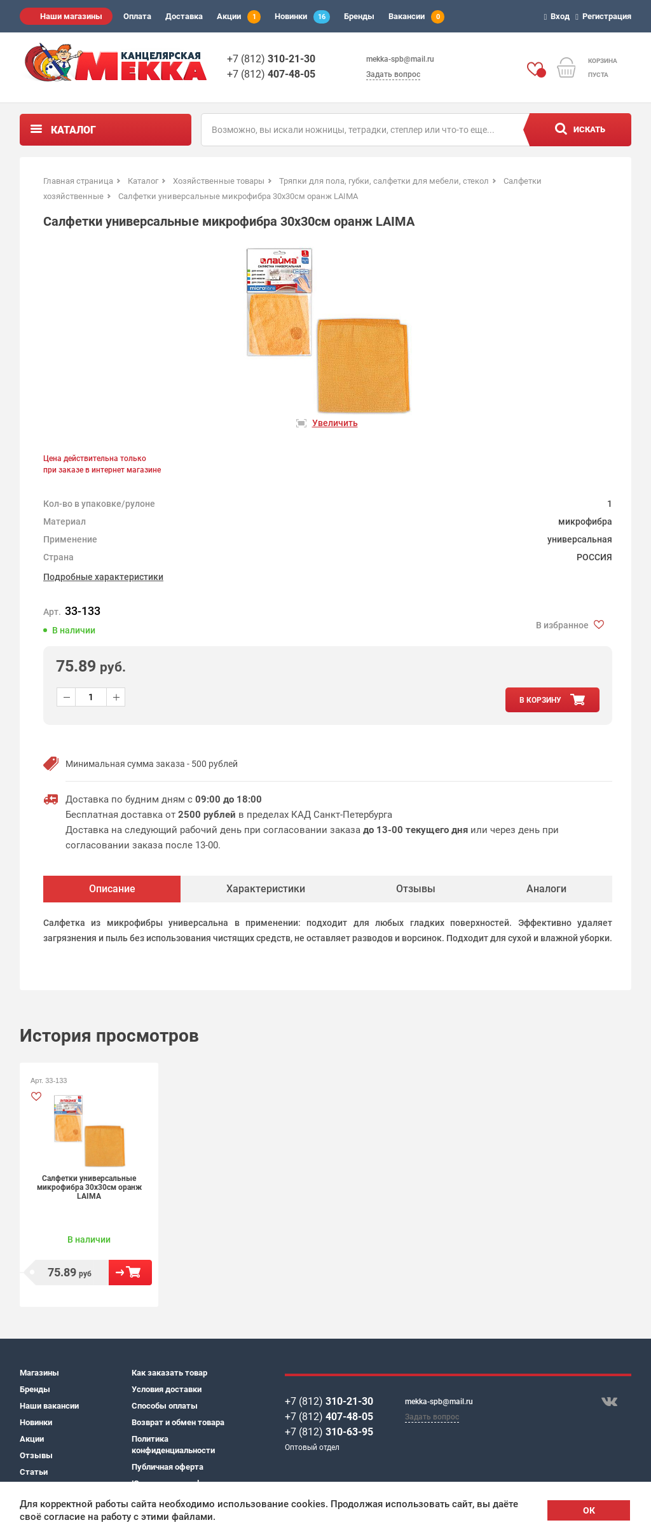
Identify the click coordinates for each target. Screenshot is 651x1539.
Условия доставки (167, 1389)
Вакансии (416, 17)
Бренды (359, 16)
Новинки (302, 17)
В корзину (130, 1272)
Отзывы (36, 1455)
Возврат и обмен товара (178, 1422)
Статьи (34, 1472)
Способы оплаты (165, 1406)
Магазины (39, 1372)
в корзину (540, 700)
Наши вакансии (49, 1406)
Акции (239, 17)
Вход (559, 16)
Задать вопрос (393, 74)
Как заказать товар (169, 1372)
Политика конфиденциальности (173, 1444)
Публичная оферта (167, 1467)
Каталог (73, 130)
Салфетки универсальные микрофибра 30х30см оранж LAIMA (89, 1187)
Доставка (184, 16)
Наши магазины (71, 16)
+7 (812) (271, 59)
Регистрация (605, 16)
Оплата (137, 16)
